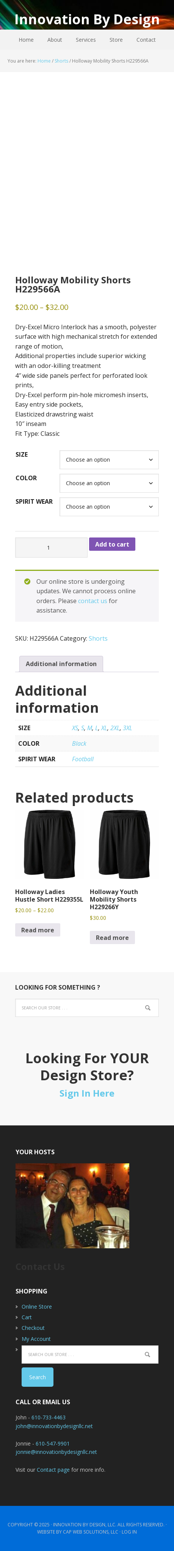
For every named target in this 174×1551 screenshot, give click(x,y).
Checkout (33, 1327)
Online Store (37, 1306)
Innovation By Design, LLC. (84, 1524)
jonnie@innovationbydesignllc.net (56, 1451)
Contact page (53, 1469)
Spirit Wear (34, 501)
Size (22, 454)
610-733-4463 (48, 1417)
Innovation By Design (87, 19)
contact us (92, 601)
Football (83, 759)
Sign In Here (87, 1093)
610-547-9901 (53, 1443)
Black (79, 743)
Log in (129, 1532)
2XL (115, 728)
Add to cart (112, 544)
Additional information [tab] (61, 664)
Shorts (61, 61)
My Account (36, 1338)
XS (75, 728)
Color (26, 478)
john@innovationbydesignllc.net (54, 1426)
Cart (27, 1317)
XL (104, 728)
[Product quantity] (51, 547)
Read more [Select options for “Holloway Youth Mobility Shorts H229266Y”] (112, 937)
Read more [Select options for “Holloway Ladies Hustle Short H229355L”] (37, 930)
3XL (127, 728)
